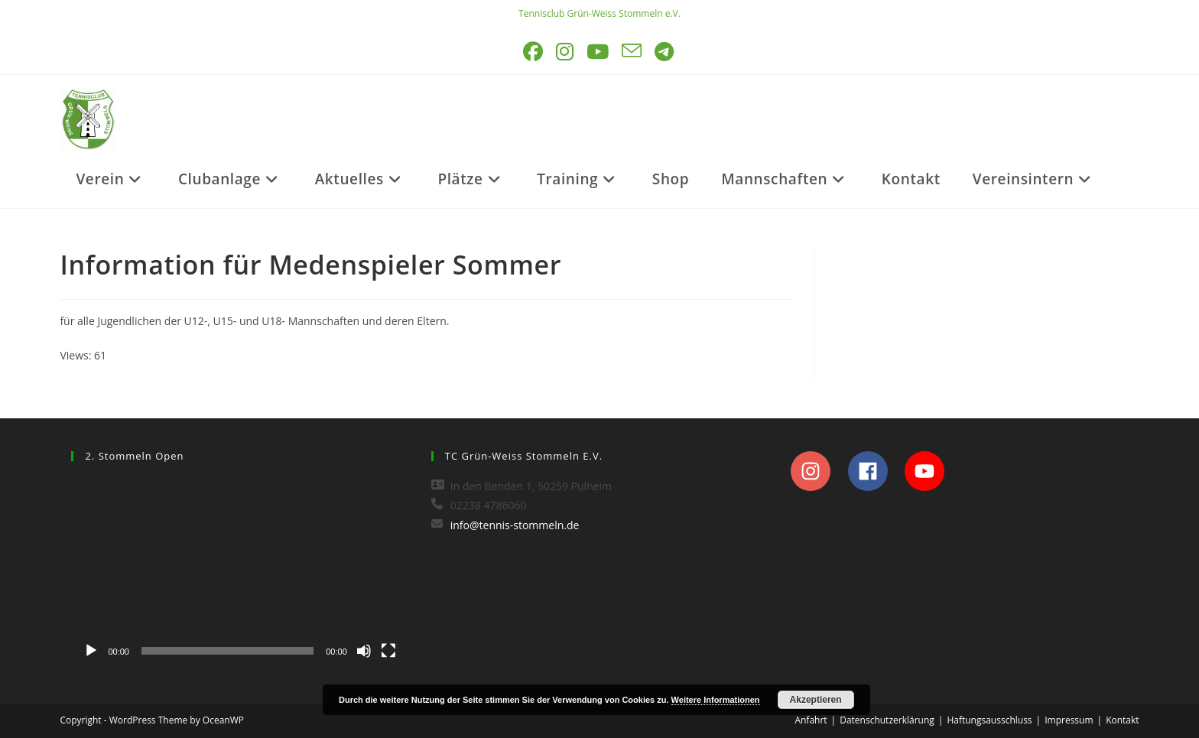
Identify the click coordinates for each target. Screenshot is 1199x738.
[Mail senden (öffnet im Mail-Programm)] (632, 52)
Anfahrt (810, 720)
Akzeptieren (816, 699)
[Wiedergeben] (91, 650)
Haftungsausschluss (989, 720)
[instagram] (818, 471)
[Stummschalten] (364, 650)
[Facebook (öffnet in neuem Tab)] (534, 52)
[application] (239, 571)
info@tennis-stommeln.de (515, 525)
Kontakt (1122, 720)
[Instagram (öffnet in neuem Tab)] (566, 52)
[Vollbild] (388, 650)
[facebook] (875, 471)
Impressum (1069, 720)
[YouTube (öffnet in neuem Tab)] (598, 52)
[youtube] (929, 471)
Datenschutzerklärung (887, 720)
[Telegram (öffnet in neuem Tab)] (665, 52)
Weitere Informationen (715, 699)
